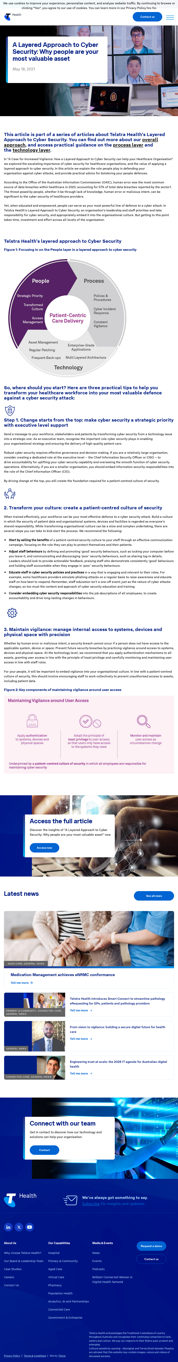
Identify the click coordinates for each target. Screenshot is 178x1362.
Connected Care (59, 1310)
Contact (44, 1150)
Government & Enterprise (65, 1318)
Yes (148, 8)
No (154, 8)
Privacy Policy (12, 1355)
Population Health (60, 1293)
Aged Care (55, 1269)
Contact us (147, 17)
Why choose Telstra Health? (22, 1253)
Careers (9, 1277)
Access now (44, 848)
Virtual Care (56, 1277)
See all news (154, 896)
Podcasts (98, 1269)
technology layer (31, 150)
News (96, 1253)
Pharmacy (55, 1285)
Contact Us (11, 1285)
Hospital (53, 1253)
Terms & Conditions (35, 1355)
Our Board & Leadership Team (24, 1261)
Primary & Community (63, 1261)
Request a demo (151, 1246)
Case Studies (12, 1269)
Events (97, 1261)
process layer (128, 145)
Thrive (62, 1355)
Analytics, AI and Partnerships (68, 1301)
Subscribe (91, 1203)
